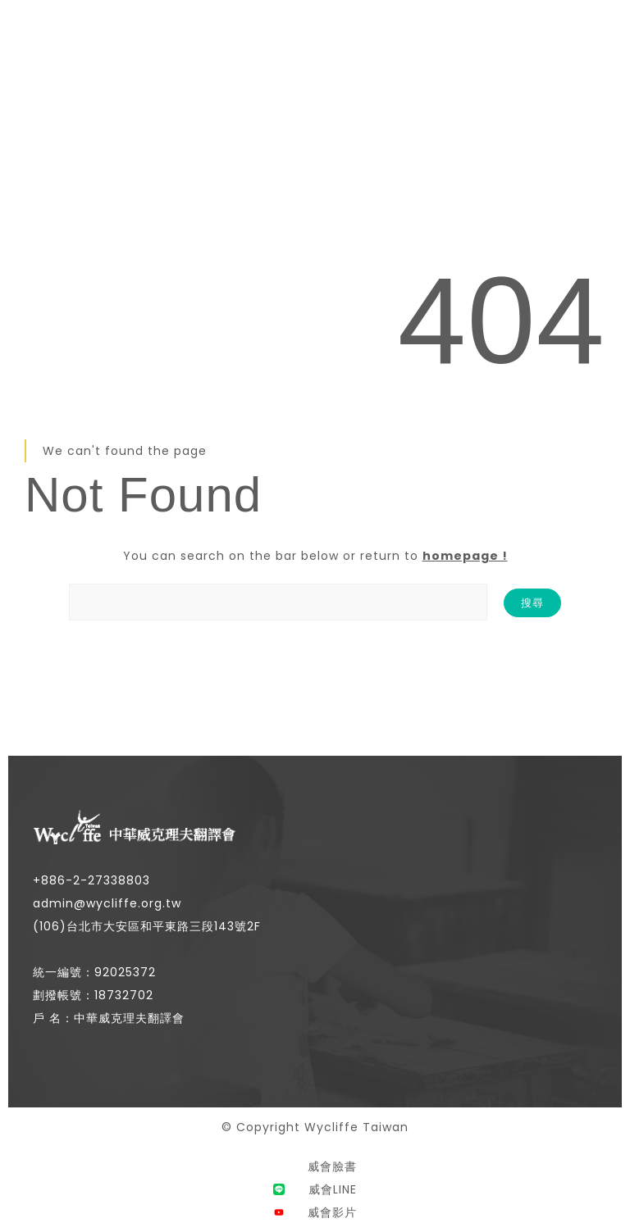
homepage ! (465, 556)
